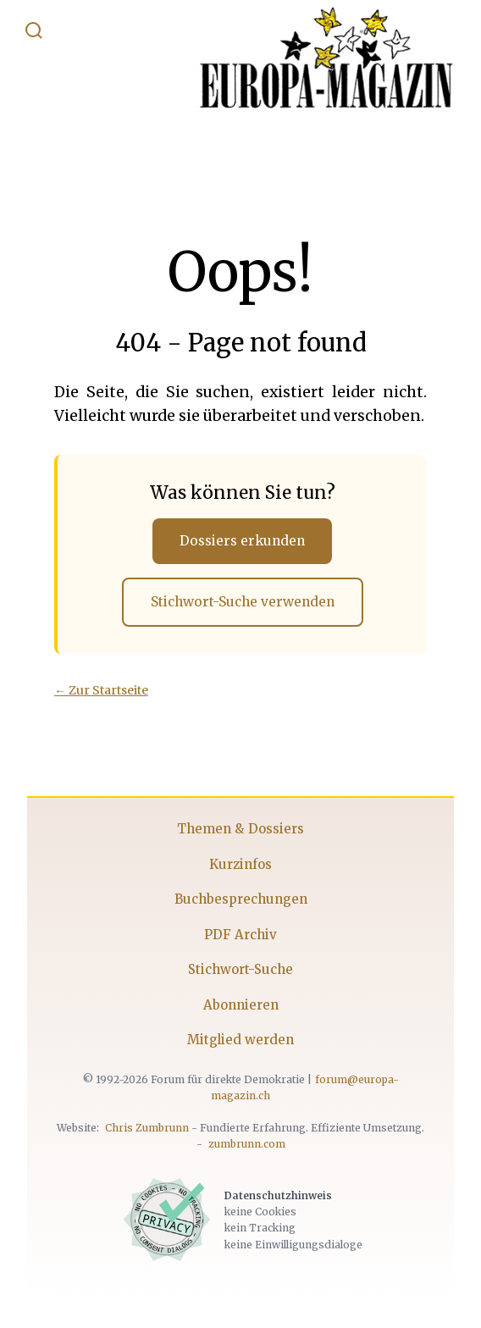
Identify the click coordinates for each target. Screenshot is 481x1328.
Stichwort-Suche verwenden (242, 602)
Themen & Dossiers (240, 829)
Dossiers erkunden (242, 541)
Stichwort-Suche (240, 969)
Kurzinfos (240, 864)
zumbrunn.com (246, 1143)
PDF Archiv (240, 935)
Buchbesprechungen (240, 899)
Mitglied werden (240, 1040)
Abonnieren (241, 1005)
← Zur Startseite (101, 690)
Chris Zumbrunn (147, 1127)
